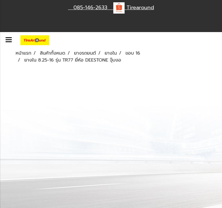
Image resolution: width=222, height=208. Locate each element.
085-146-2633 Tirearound (111, 7)
